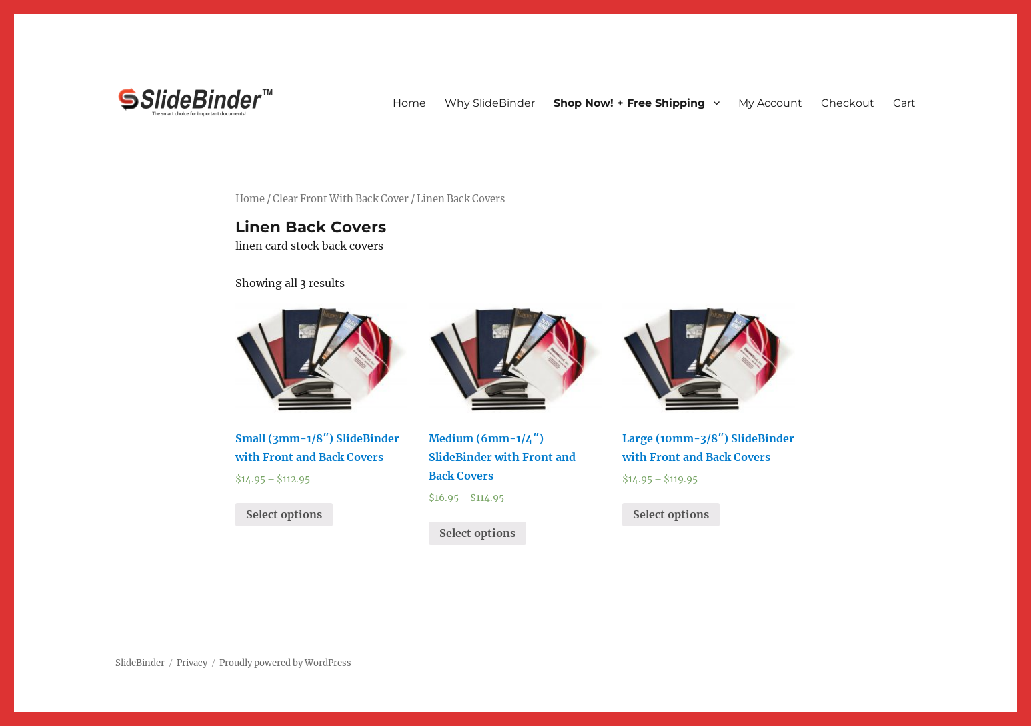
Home (409, 103)
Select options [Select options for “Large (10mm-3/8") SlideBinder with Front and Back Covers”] (671, 514)
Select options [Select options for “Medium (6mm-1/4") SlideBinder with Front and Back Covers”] (477, 533)
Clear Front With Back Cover (341, 199)
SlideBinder (140, 663)
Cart (904, 103)
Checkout (847, 103)
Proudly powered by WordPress (285, 663)
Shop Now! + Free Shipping (629, 103)
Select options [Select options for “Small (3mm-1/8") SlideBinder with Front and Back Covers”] (284, 514)
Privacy (192, 663)
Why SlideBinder (490, 103)
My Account (770, 103)
